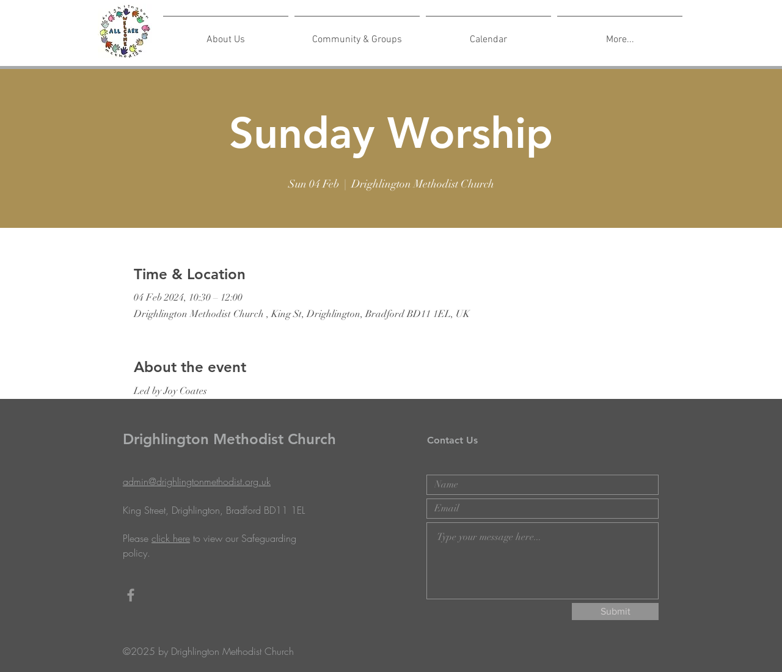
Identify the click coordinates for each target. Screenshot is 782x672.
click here (171, 538)
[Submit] (615, 611)
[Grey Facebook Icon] (130, 595)
